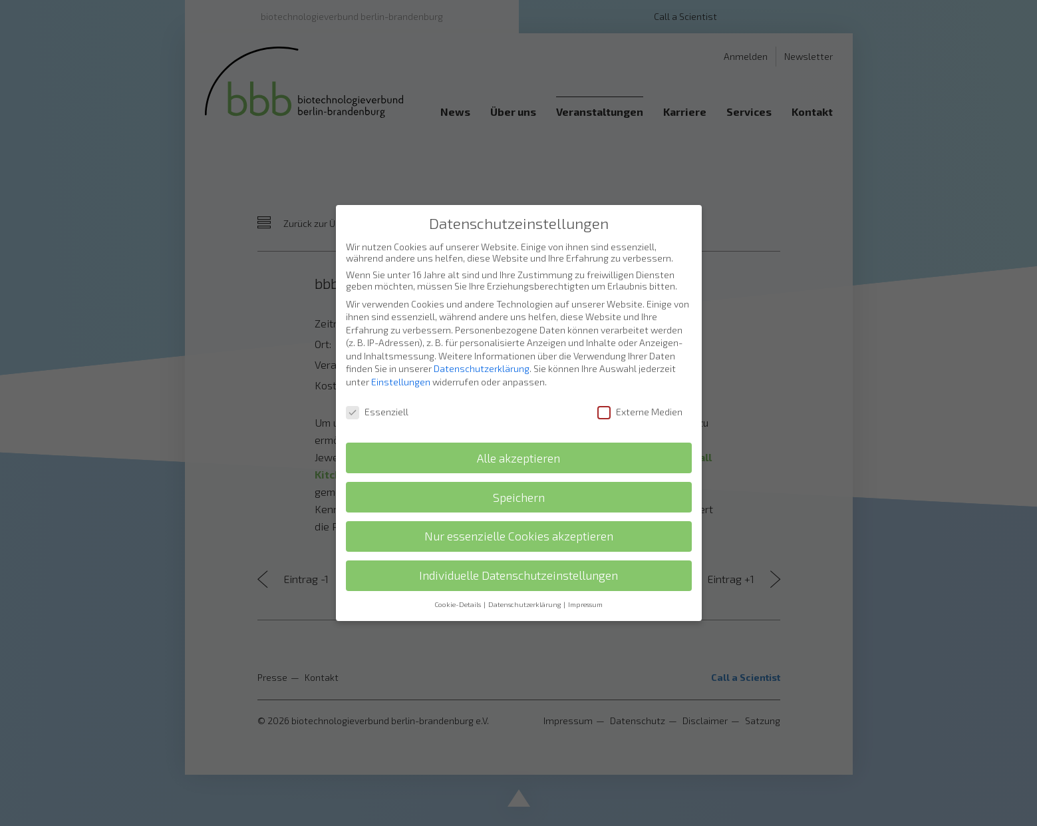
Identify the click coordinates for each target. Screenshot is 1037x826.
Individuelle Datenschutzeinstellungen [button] (518, 544)
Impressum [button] (585, 573)
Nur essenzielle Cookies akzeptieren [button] (518, 505)
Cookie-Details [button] (458, 573)
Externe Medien (639, 380)
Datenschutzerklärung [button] (525, 573)
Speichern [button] (519, 466)
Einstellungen (400, 350)
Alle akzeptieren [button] (518, 427)
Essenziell (377, 380)
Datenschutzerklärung (481, 337)
